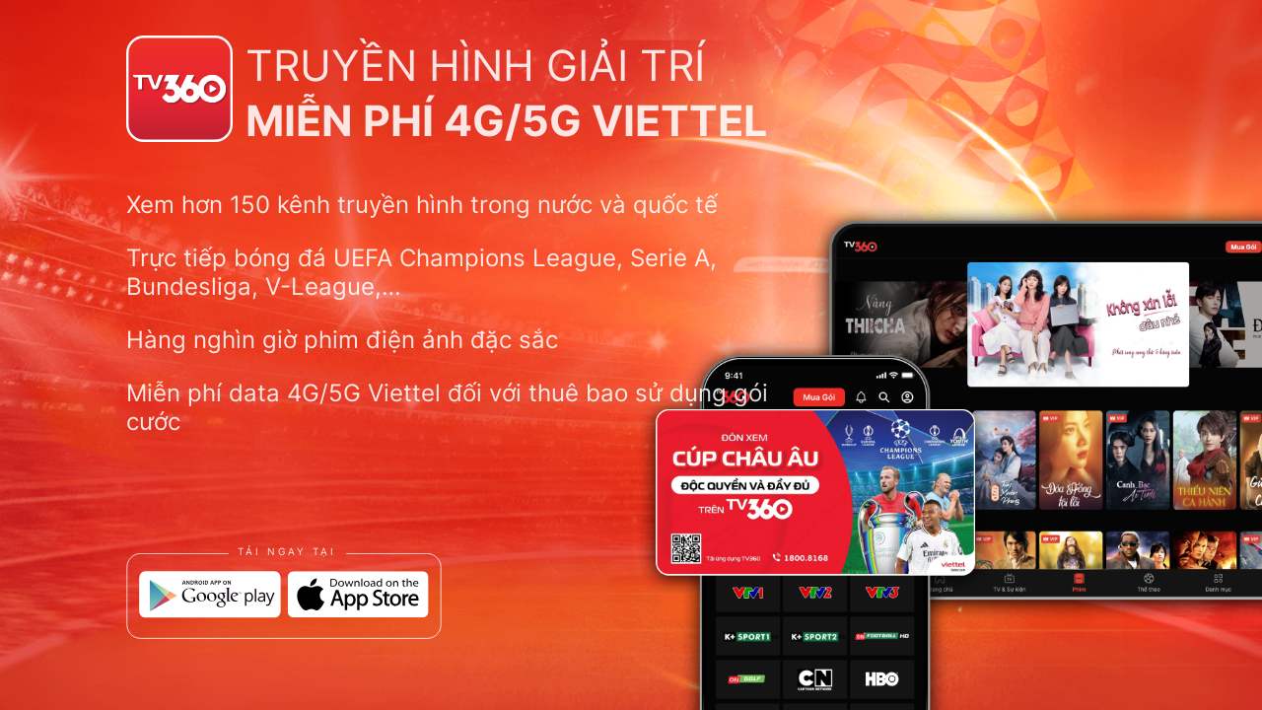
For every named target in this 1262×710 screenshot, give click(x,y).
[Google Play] (210, 594)
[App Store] (358, 594)
